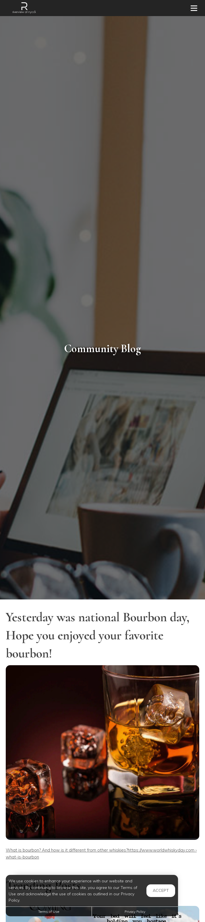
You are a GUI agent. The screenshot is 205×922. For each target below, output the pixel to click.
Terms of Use (48, 911)
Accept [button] (161, 890)
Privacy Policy (135, 911)
